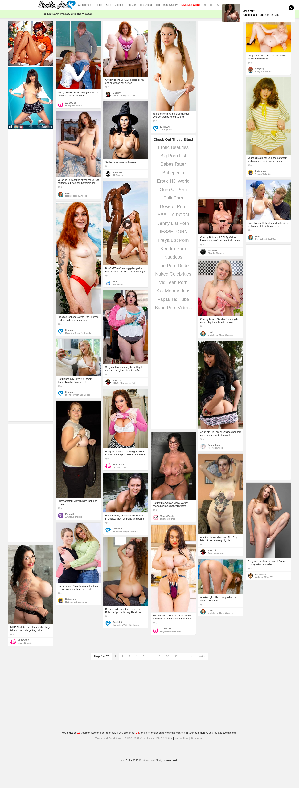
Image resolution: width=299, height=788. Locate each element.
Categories (86, 4)
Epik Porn (173, 197)
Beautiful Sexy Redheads (78, 333)
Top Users (146, 4)
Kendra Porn (173, 248)
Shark (116, 281)
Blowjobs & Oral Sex (265, 239)
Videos (119, 4)
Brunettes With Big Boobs (126, 625)
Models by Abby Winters (220, 335)
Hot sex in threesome (76, 602)
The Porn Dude (173, 265)
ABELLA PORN (173, 214)
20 (167, 656)
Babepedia (173, 172)
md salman (260, 574)
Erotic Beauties (173, 147)
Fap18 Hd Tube (173, 299)
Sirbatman (260, 171)
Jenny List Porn (173, 223)
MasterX (117, 93)
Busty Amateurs (216, 553)
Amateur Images (73, 517)
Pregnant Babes (263, 71)
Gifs (108, 4)
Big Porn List (173, 155)
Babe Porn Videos (173, 307)
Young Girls (166, 130)
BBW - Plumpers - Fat (124, 96)
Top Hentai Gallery (167, 4)
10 (159, 656)
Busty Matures (167, 519)
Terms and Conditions (108, 738)
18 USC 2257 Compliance (138, 738)
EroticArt (164, 127)
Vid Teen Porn (173, 282)
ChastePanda (167, 516)
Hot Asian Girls (215, 448)
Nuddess (173, 256)
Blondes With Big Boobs (77, 395)
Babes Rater (173, 164)
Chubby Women (216, 253)
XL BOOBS (70, 103)
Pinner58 (69, 514)
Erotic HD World (173, 181)
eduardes (117, 172)
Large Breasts (25, 643)
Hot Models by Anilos (76, 196)
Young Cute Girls (264, 174)
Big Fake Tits (119, 467)
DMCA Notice (164, 738)
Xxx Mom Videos (173, 290)
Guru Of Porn (173, 189)
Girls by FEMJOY (264, 577)
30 (176, 656)
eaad (67, 193)
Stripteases (197, 738)
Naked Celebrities (173, 273)
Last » (201, 656)
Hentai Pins (181, 738)
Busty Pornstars (73, 105)
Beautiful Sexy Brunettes (125, 531)
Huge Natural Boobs (170, 631)
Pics (99, 4)
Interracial (118, 284)
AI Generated (119, 175)
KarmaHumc (214, 445)
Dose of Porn (173, 206)
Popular (131, 4)
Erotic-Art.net (147, 760)
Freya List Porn (173, 240)
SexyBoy (259, 68)
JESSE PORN (173, 231)
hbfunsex (212, 250)
